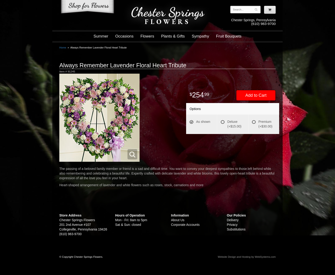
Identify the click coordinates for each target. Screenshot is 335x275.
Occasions (124, 36)
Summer (101, 36)
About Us (177, 220)
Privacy (232, 225)
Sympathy (200, 36)
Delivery (233, 220)
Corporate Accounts (185, 225)
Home (62, 47)
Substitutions (236, 229)
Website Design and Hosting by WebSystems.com (247, 256)
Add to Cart (255, 95)
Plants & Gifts (173, 36)
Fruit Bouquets (228, 36)
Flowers (147, 36)
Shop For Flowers (87, 7)
